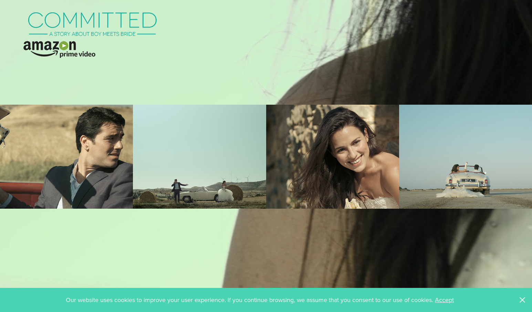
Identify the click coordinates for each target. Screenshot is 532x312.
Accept (444, 299)
